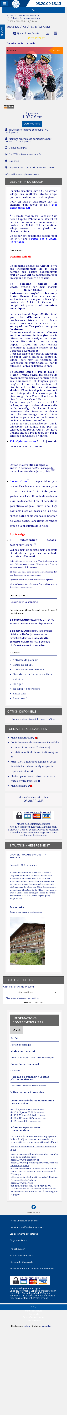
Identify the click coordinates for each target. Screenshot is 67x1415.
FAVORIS (2, 31)
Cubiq (27, 1325)
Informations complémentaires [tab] (22, 174)
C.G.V (33, 1307)
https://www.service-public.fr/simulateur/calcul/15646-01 (30, 1184)
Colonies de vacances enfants (25, 18)
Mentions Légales (33, 1310)
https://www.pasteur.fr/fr (24, 1159)
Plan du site (33, 1314)
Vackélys (46, 1325)
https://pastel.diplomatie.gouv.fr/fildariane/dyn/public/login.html (34, 1178)
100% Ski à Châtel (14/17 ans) (33, 240)
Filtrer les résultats (33, 1002)
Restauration (17, 907)
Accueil (9, 15)
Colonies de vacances (28, 15)
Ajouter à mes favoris (26, 33)
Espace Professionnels (33, 1317)
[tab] (36, 38)
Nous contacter (33, 1320)
